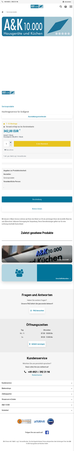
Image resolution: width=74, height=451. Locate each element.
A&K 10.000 (37, 405)
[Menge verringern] (10, 145)
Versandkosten (21, 156)
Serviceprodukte (11, 12)
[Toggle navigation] (70, 6)
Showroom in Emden (37, 399)
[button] (65, 6)
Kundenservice (37, 383)
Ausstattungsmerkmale (37, 117)
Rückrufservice (37, 375)
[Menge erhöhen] (10, 142)
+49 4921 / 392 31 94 (11, 2)
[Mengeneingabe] (6, 144)
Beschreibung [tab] (37, 199)
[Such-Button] (61, 6)
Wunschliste (8, 150)
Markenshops (37, 388)
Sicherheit (37, 410)
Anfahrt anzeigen (37, 344)
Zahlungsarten (37, 394)
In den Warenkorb (42, 144)
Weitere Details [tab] (37, 209)
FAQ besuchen (37, 311)
